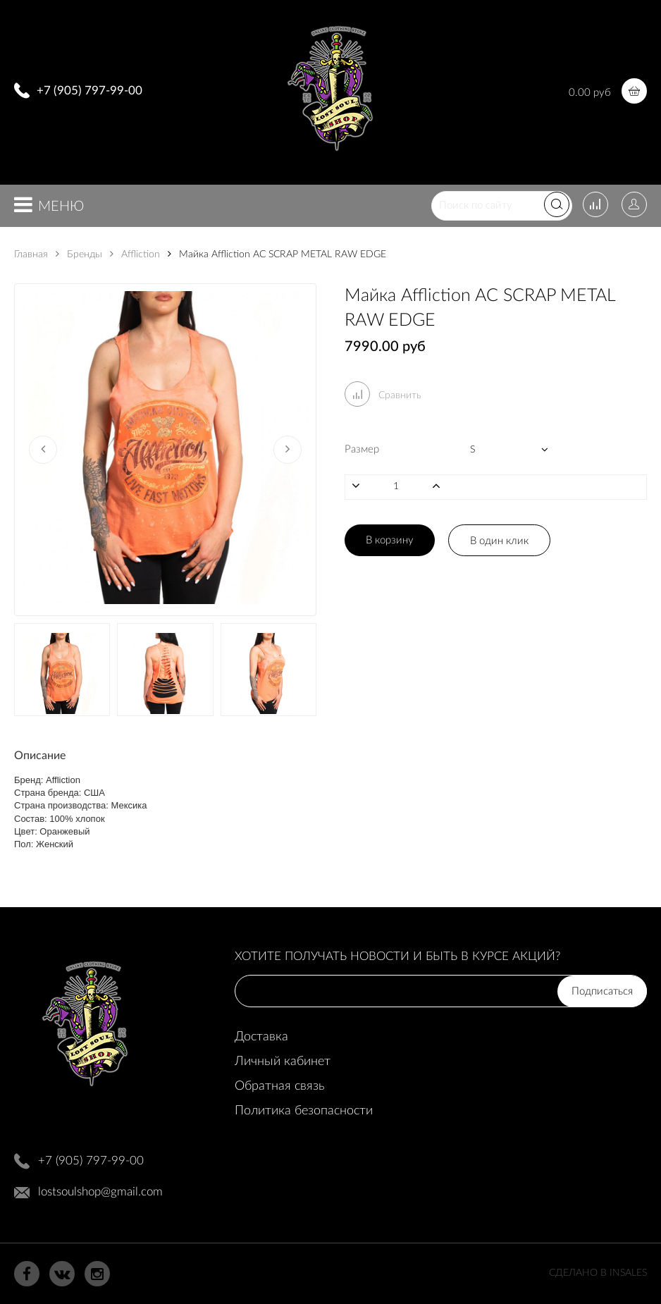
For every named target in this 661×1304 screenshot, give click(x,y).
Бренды (79, 254)
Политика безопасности (304, 1111)
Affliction (135, 254)
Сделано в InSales (598, 1273)
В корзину (390, 540)
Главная (31, 254)
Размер (362, 449)
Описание (40, 755)
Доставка (261, 1037)
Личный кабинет (282, 1061)
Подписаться (602, 991)
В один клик (499, 541)
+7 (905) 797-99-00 (89, 91)
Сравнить (383, 395)
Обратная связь (279, 1086)
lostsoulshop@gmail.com (100, 1192)
